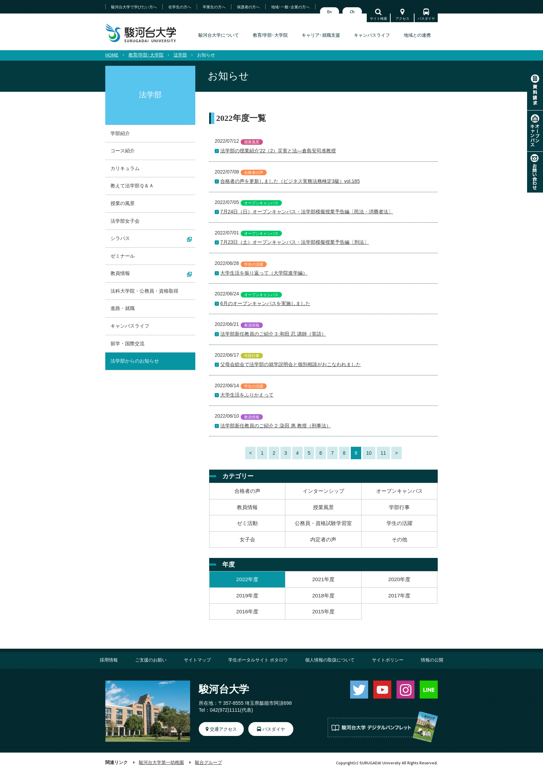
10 (369, 453)
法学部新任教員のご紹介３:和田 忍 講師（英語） (273, 334)
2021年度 (323, 579)
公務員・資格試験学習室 (323, 523)
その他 (399, 539)
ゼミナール (122, 256)
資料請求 (535, 89)
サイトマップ (197, 660)
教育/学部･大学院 (270, 35)
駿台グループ (208, 762)
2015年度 (323, 611)
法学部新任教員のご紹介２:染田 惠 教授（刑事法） (275, 425)
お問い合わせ (535, 172)
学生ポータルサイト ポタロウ (258, 660)
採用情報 (109, 660)
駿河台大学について (218, 35)
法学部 (180, 55)
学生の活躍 (399, 523)
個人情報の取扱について (330, 660)
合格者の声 (247, 491)
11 (383, 453)
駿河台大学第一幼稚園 (161, 762)
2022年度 (247, 579)
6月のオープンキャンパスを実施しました (265, 303)
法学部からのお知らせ (134, 361)
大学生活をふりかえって (247, 395)
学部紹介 (120, 133)
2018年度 (323, 595)
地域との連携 (417, 35)
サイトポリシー (387, 660)
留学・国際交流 (127, 343)
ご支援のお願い (151, 660)
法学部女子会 (125, 221)
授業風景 (323, 507)
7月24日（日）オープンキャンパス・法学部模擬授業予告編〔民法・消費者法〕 (306, 211)
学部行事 (399, 507)
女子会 (247, 539)
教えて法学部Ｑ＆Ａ (132, 185)
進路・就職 (122, 308)
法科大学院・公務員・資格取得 (144, 291)
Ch (352, 11)
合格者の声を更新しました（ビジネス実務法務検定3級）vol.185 (290, 181)
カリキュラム (125, 168)
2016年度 (247, 611)
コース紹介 (122, 150)
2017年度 (399, 595)
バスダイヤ (426, 18)
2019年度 (247, 595)
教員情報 (247, 507)
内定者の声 (323, 539)
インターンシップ (323, 491)
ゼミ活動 (247, 523)
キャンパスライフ (372, 35)
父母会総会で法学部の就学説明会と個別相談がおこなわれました (290, 364)
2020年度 (399, 579)
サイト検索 (378, 18)
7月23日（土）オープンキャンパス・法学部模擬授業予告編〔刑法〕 (294, 242)
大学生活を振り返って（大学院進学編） (264, 273)
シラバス (120, 238)
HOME (111, 55)
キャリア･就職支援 (321, 35)
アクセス (402, 18)
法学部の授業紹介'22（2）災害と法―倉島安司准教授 (278, 150)
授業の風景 (122, 203)
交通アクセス (223, 729)
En (329, 11)
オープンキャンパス (535, 130)
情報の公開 (432, 660)
